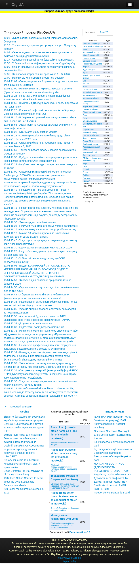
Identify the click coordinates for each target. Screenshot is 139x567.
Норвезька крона (90, 106)
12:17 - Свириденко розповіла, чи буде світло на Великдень (39, 59)
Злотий (86, 169)
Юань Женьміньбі (91, 55)
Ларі (85, 166)
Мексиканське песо (91, 95)
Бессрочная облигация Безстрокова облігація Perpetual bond (112, 456)
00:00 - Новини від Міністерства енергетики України (34, 77)
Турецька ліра (89, 155)
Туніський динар (90, 132)
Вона (85, 86)
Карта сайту (69, 561)
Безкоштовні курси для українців (23, 434)
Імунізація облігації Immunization (113, 449)
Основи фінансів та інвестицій (21, 460)
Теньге (86, 84)
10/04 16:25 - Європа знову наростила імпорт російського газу (40, 229)
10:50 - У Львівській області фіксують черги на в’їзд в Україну (39, 63)
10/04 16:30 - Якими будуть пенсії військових (30, 222)
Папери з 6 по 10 (79, 532)
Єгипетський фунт (91, 135)
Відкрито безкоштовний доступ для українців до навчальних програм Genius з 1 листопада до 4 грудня (24, 420)
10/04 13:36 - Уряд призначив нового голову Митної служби (38, 341)
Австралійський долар (93, 46)
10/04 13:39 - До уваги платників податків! (28, 323)
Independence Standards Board (112, 492)
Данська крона (89, 61)
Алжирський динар (91, 43)
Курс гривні (90, 32)
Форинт (86, 67)
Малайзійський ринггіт (92, 92)
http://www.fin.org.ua (69, 557)
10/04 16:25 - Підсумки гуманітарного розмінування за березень (41, 225)
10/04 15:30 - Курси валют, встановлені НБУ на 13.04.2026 (38, 247)
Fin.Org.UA (14, 5)
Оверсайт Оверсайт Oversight (111, 431)
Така (85, 49)
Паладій (86, 181)
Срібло (86, 175)
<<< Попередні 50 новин (18, 406)
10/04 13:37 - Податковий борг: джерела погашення (34, 327)
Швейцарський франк (92, 124)
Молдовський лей (90, 98)
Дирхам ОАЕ (88, 129)
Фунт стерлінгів (89, 138)
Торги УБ (104, 32)
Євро (85, 163)
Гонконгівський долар (92, 64)
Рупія (85, 72)
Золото (86, 172)
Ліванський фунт (90, 89)
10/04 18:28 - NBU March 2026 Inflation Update (30, 131)
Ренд (85, 118)
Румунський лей (90, 152)
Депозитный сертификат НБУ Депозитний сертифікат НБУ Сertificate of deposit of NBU (111, 482)
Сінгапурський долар (92, 112)
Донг (85, 115)
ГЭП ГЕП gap (101, 488)
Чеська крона (89, 58)
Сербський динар (90, 144)
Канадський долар (91, 52)
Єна (84, 81)
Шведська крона (90, 121)
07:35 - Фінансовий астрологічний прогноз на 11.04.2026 (37, 74)
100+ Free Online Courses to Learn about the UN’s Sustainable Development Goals (23, 482)
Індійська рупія (89, 69)
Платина (86, 178)
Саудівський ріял (90, 109)
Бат (84, 127)
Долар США (88, 141)
